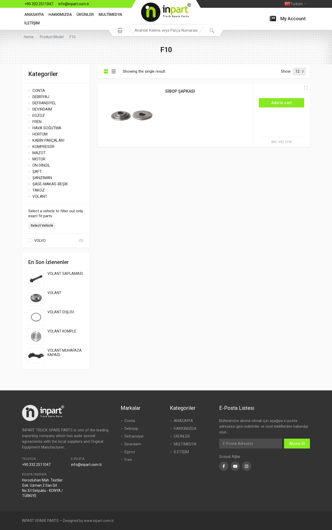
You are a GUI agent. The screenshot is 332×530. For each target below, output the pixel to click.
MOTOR (38, 159)
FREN (37, 121)
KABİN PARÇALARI (48, 140)
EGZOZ (38, 115)
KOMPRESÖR (43, 146)
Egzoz (130, 452)
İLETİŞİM (32, 23)
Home (29, 37)
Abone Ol (297, 443)
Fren (128, 459)
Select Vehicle (42, 225)
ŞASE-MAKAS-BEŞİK (50, 184)
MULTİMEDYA (110, 14)
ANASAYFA (34, 14)
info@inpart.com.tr (73, 4)
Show (285, 71)
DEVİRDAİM (42, 109)
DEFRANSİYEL (44, 103)
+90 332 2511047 (39, 4)
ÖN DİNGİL (41, 165)
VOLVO (40, 241)
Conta (130, 420)
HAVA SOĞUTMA (46, 128)
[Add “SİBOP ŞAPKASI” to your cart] (281, 102)
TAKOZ (38, 190)
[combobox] (166, 30)
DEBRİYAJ (40, 96)
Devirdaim (133, 444)
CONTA (38, 90)
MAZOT (39, 153)
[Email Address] (250, 444)
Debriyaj (131, 428)
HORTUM (39, 134)
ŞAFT (37, 171)
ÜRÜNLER (85, 14)
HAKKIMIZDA (60, 14)
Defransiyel (134, 436)
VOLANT (39, 196)
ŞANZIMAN (42, 177)
